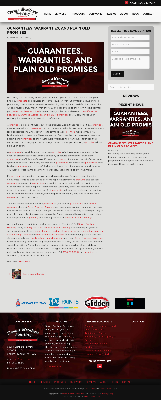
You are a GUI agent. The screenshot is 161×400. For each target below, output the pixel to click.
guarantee (35, 128)
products (22, 100)
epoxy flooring (42, 231)
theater (27, 234)
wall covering (14, 234)
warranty (12, 197)
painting (33, 217)
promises (27, 138)
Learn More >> (53, 366)
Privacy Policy (90, 388)
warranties (13, 183)
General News (24, 262)
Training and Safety (95, 333)
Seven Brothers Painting (25, 111)
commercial (70, 231)
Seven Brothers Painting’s (89, 238)
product (63, 159)
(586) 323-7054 (146, 2)
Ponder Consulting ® (91, 396)
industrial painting (93, 231)
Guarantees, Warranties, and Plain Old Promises (130, 145)
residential (57, 231)
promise (13, 124)
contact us (88, 252)
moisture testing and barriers (46, 238)
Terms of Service (106, 388)
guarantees (62, 162)
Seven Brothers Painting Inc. (73, 393)
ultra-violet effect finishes (50, 234)
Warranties (38, 183)
